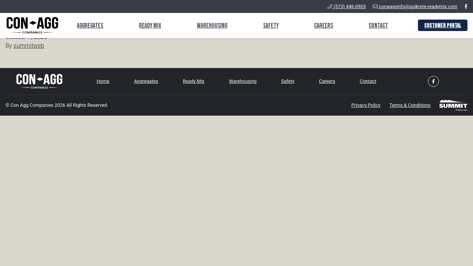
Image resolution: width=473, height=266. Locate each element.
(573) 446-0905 (346, 6)
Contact (378, 26)
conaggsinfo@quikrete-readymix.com (415, 6)
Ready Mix (150, 26)
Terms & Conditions (410, 105)
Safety (271, 26)
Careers (323, 26)
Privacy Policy (366, 105)
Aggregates (90, 26)
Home (103, 81)
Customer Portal (442, 25)
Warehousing (212, 26)
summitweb (28, 45)
